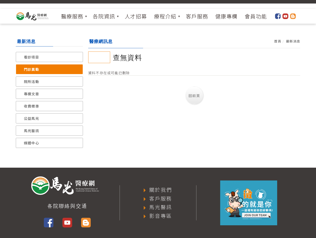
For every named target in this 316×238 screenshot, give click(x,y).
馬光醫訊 (31, 130)
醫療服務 (72, 16)
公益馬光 (31, 118)
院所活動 (31, 81)
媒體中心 (31, 143)
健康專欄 (226, 16)
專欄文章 (31, 93)
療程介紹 (165, 16)
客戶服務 (197, 16)
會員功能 (256, 16)
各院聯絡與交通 (67, 206)
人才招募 (136, 16)
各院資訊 (104, 16)
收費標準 (31, 106)
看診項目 (31, 57)
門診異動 (31, 69)
